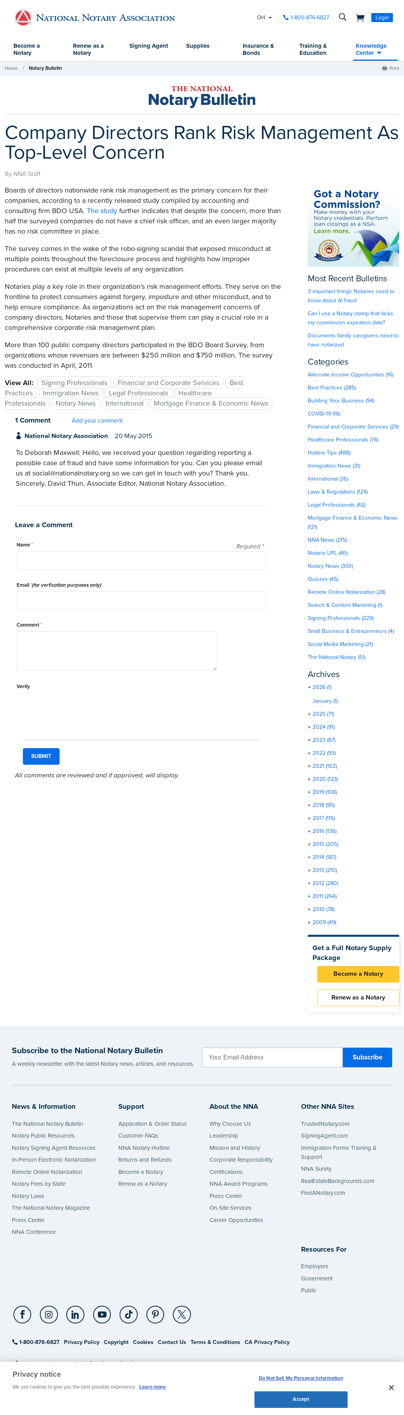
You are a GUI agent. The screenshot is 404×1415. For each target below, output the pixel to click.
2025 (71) (323, 714)
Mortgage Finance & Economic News (211, 403)
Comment (29, 625)
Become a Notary (27, 50)
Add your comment (97, 421)
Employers (314, 1269)
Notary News (75, 403)
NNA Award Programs (238, 1187)
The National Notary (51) (336, 657)
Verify (23, 687)
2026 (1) (321, 687)
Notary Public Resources (43, 1139)
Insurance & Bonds (258, 50)
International (125, 403)
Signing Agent (140, 50)
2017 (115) (323, 818)
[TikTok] (122, 1318)
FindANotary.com (323, 1196)
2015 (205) (325, 844)
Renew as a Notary (88, 50)
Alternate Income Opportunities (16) (350, 375)
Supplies (197, 46)
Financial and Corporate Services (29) (353, 427)
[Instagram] (47, 1318)
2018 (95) (323, 805)
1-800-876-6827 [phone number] (310, 17)
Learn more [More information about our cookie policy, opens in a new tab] (152, 1386)
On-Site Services (230, 1211)
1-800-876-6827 (36, 1345)
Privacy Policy (81, 1345)
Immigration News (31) (334, 466)
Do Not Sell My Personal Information (301, 1379)
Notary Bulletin (45, 68)
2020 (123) (325, 779)
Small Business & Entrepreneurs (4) (351, 631)
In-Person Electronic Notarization (54, 1163)
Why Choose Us (230, 1127)
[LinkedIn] (72, 1318)
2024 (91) (323, 727)
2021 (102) (324, 766)
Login (382, 17)
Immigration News (71, 393)
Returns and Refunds (145, 1163)
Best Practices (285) (332, 388)
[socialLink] (23, 1318)
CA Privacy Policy (267, 1345)
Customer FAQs (138, 1139)
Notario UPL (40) (328, 553)
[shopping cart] (358, 17)
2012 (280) (325, 883)
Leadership (223, 1139)
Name (25, 545)
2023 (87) (323, 740)
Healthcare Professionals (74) (343, 440)
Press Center (28, 1223)
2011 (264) (324, 896)
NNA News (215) (327, 540)
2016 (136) (324, 831)
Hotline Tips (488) (329, 453)
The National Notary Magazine (51, 1211)
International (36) (328, 479)
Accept (301, 1398)
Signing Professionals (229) (341, 618)
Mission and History (234, 1151)
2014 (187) (324, 857)
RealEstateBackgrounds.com (337, 1184)
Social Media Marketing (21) (340, 644)
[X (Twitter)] (173, 1318)
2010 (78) (323, 909)
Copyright (116, 1345)
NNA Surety (316, 1172)
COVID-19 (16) (324, 414)
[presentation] (77, 708)
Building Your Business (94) (341, 401)
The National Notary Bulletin (47, 1127)
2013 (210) (324, 870)
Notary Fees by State (38, 1187)
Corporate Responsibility (241, 1163)
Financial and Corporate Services (168, 383)
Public (308, 1293)
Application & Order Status (152, 1127)
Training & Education (313, 50)
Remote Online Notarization (47, 1175)
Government (317, 1281)
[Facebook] (22, 1318)
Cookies (143, 1345)
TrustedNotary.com (325, 1127)
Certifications (226, 1175)
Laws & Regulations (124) (338, 492)
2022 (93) (324, 753)
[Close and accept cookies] (391, 1387)
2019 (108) (324, 792)
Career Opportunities (236, 1223)
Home (11, 68)
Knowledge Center (370, 50)
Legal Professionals (138, 393)
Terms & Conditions (215, 1345)
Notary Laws (28, 1199)
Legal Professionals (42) (336, 505)
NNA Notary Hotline (144, 1151)
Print (394, 68)
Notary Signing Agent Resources (53, 1151)
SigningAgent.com (324, 1139)
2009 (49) (324, 922)
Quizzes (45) (323, 579)
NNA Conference (34, 1235)
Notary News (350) (330, 566)
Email (59, 585)
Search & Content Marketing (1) (345, 605)
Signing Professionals (74, 383)
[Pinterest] (148, 1318)
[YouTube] (97, 1318)
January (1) (325, 701)
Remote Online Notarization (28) (346, 592)
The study (102, 211)
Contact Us (172, 1345)
